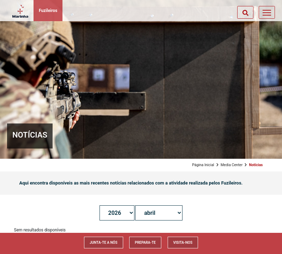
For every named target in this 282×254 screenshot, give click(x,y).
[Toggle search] (245, 12)
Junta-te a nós (104, 242)
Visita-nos (182, 242)
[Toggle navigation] (267, 12)
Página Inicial (203, 165)
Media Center (231, 165)
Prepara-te (145, 242)
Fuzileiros (48, 10)
